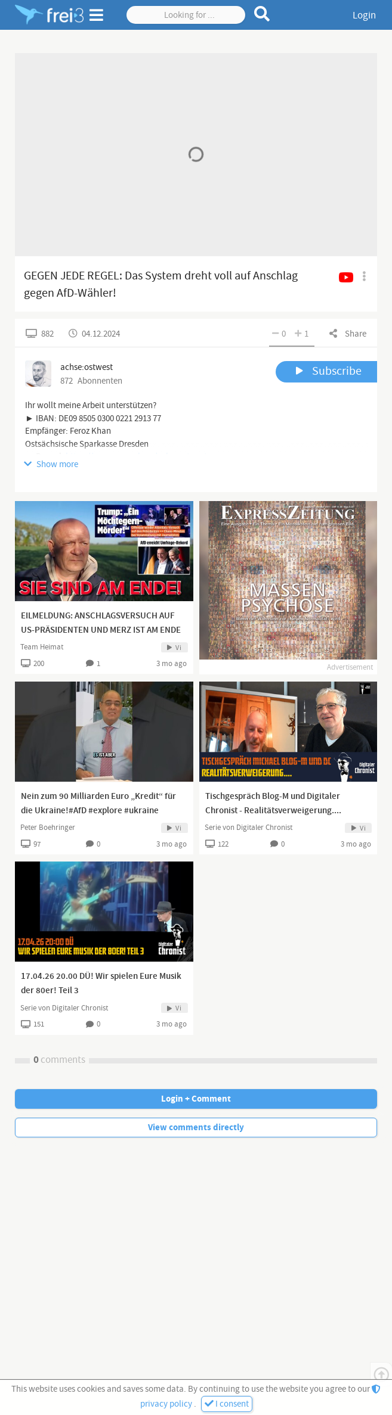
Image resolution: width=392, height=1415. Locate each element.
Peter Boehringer (47, 827)
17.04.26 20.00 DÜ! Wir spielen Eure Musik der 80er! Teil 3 (101, 984)
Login (364, 15)
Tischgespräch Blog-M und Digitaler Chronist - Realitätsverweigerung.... (273, 804)
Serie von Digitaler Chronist (248, 827)
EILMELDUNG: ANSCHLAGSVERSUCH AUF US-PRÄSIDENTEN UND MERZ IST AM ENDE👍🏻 (101, 630)
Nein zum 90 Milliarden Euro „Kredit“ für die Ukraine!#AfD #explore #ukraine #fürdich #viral (98, 811)
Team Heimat (41, 647)
